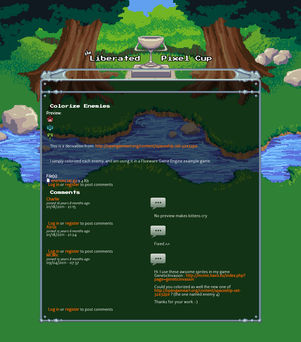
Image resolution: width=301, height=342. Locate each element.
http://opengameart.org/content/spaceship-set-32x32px (146, 146)
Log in (53, 185)
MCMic (52, 255)
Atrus (51, 227)
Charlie (52, 199)
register (72, 185)
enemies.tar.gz (64, 181)
